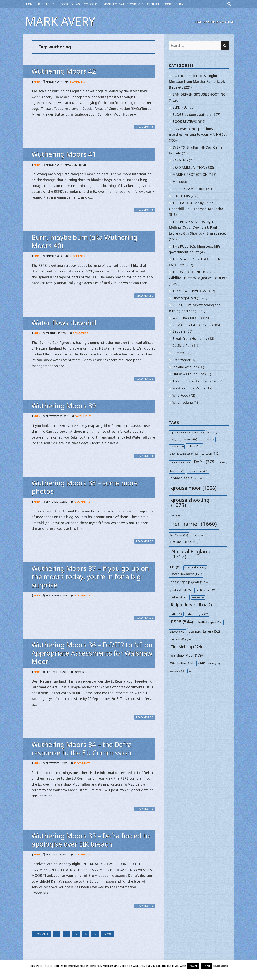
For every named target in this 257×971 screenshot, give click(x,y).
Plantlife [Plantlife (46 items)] (198, 597)
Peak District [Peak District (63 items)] (179, 597)
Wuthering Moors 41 (64, 154)
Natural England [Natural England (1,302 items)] (190, 554)
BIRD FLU (180, 107)
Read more (145, 127)
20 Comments (83, 416)
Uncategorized (184, 298)
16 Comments (76, 81)
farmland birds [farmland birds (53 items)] (198, 471)
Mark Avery (60, 21)
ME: (175, 181)
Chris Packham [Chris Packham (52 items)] (180, 462)
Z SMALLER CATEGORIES (191, 325)
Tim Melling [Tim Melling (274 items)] (186, 646)
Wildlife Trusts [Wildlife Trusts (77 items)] (209, 663)
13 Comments (82, 763)
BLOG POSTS (46, 4)
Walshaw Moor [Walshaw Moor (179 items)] (186, 655)
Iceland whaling (184, 367)
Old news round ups (188, 374)
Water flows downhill (64, 322)
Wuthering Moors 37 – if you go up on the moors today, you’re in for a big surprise (90, 577)
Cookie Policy (173, 4)
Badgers (179, 331)
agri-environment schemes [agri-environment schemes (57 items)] (187, 432)
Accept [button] (193, 965)
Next (108, 934)
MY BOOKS (90, 4)
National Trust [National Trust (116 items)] (184, 542)
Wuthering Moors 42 (64, 71)
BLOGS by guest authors (192, 114)
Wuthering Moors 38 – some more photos (85, 487)
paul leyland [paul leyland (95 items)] (181, 590)
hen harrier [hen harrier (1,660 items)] (194, 523)
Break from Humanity (189, 338)
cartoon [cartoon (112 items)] (211, 453)
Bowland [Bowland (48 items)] (177, 446)
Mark (37, 81)
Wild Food (180, 395)
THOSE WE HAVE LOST (190, 290)
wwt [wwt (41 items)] (192, 671)
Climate (178, 352)
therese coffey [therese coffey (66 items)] (180, 639)
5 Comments (80, 333)
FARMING (180, 160)
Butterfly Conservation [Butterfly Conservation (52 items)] (184, 453)
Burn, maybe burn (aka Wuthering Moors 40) (84, 241)
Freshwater (181, 360)
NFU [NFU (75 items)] (175, 567)
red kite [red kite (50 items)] (176, 614)
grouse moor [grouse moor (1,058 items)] (194, 487)
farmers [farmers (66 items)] (177, 471)
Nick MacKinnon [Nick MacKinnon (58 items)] (195, 567)
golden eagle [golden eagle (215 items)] (186, 478)
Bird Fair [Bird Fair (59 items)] (207, 439)
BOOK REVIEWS (70, 4)
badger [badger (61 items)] (213, 432)
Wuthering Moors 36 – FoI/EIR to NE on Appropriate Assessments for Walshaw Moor (92, 653)
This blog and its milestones (195, 381)
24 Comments (82, 595)
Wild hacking (182, 402)
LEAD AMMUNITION (188, 167)
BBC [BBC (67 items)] (174, 439)
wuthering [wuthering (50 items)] (177, 670)
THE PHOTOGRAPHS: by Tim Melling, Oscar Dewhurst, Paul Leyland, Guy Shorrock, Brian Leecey (197, 227)
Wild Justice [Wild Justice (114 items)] (181, 663)
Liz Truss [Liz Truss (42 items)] (198, 535)
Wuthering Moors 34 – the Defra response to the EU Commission (82, 748)
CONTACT (153, 4)
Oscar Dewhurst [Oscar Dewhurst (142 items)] (186, 574)
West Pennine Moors (188, 388)
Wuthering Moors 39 (64, 405)
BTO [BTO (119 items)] (194, 446)
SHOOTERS (181, 196)
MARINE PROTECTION (190, 174)
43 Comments (82, 501)
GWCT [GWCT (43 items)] (175, 515)
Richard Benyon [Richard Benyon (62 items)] (197, 614)
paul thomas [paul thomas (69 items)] (205, 590)
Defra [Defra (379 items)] (205, 461)
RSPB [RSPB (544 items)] (182, 622)
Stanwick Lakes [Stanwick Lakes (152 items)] (204, 631)
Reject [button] (206, 965)
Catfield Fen (181, 345)
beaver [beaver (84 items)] (190, 439)
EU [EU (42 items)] (223, 462)
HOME (30, 4)
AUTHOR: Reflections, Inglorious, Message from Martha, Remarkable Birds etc (197, 81)
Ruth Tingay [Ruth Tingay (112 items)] (210, 622)
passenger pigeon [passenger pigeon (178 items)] (189, 582)
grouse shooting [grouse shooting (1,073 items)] (190, 502)
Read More (220, 965)
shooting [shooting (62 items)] (177, 631)
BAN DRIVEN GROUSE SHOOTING (199, 94)
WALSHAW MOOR (186, 318)
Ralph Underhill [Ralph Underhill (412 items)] (191, 605)
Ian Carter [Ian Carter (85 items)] (179, 535)
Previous (41, 934)
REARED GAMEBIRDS (188, 188)
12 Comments (76, 256)
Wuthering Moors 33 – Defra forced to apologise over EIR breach (91, 840)
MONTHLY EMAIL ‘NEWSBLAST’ (123, 4)
